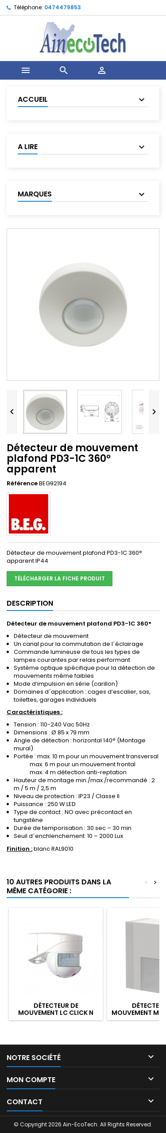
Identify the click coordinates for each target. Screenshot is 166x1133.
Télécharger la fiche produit (59, 578)
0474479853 (62, 7)
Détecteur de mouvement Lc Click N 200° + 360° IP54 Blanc (56, 1012)
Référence (22, 484)
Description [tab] (30, 603)
